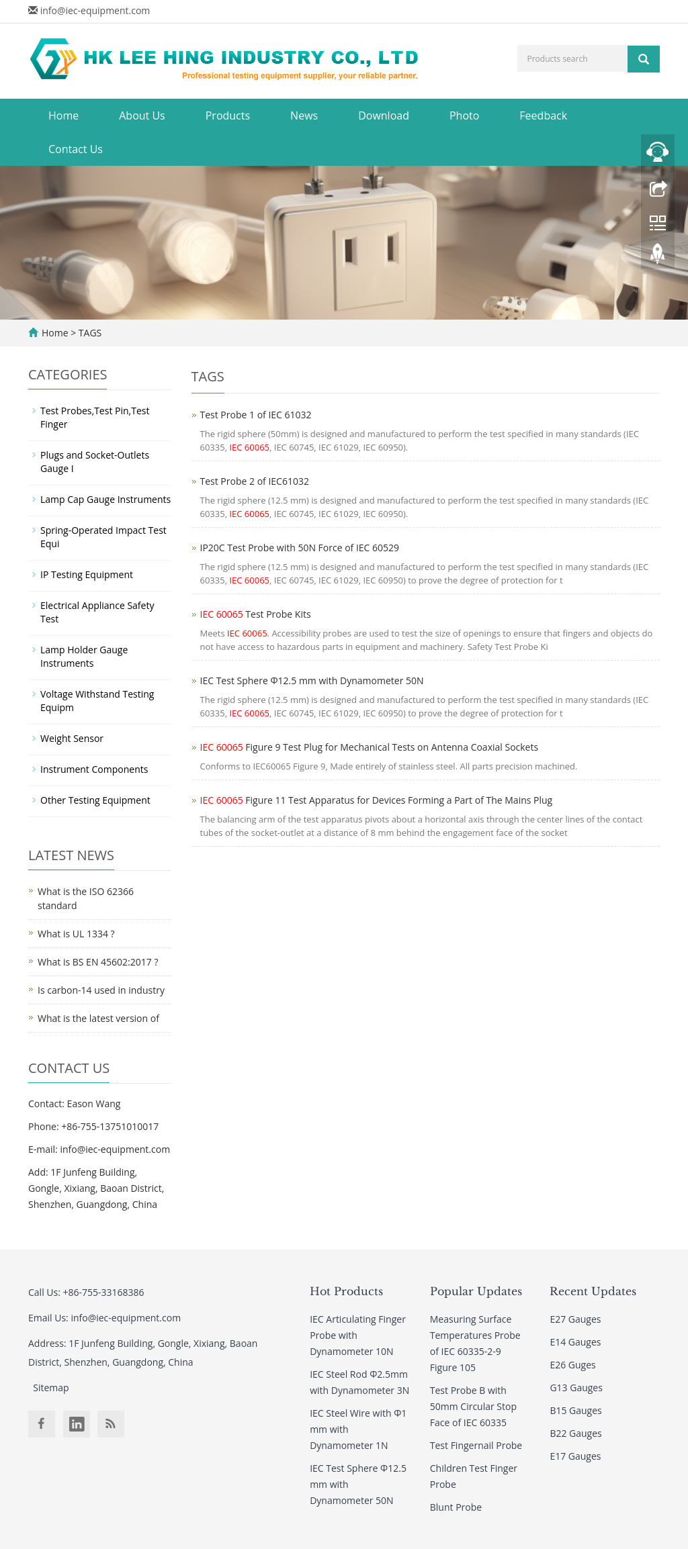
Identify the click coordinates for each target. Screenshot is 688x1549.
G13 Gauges (576, 1387)
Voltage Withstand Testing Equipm (97, 701)
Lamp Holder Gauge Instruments (84, 656)
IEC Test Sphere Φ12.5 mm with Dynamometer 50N (312, 680)
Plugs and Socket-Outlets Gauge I (94, 462)
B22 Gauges (575, 1433)
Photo (464, 115)
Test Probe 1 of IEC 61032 (256, 414)
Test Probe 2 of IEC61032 (254, 481)
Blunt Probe (456, 1507)
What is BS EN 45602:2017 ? (98, 961)
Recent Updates (593, 1291)
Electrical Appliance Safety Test (97, 612)
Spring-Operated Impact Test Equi (103, 537)
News (304, 115)
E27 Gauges (575, 1319)
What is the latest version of (98, 1018)
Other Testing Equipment (95, 800)
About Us (142, 115)
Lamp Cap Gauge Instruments (105, 499)
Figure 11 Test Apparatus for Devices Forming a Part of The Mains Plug (376, 800)
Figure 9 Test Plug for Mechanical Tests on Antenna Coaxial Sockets (369, 747)
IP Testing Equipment (86, 574)
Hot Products (346, 1291)
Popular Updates (476, 1291)
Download (383, 115)
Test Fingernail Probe (476, 1445)
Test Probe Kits (255, 614)
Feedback (543, 115)
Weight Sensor (71, 738)
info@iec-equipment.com (95, 10)
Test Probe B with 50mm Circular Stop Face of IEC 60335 (473, 1406)
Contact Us (75, 149)
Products (228, 115)
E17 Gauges (575, 1456)
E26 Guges (572, 1364)
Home (63, 115)
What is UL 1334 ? (76, 933)
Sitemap (51, 1387)
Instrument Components (94, 769)
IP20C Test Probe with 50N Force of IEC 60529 (300, 547)
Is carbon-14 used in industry (101, 990)
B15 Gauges (575, 1410)
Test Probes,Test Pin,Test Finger (94, 417)
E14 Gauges (575, 1341)
